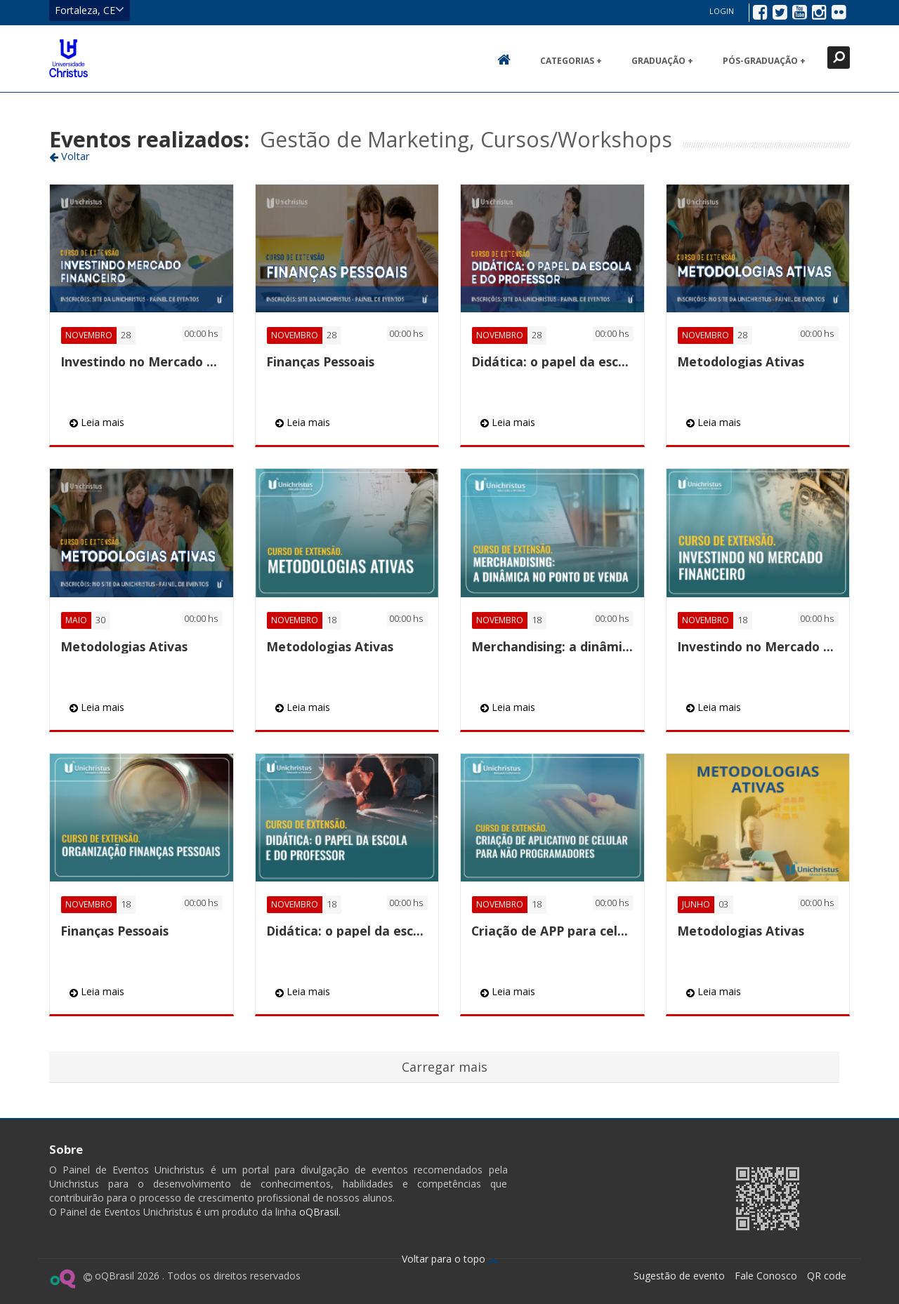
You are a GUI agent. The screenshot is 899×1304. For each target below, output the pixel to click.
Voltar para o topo (450, 1258)
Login (721, 11)
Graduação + (662, 61)
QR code (826, 1275)
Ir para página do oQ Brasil (62, 1279)
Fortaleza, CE (89, 10)
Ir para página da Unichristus (635, 1197)
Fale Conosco (766, 1275)
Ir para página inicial (68, 58)
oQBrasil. (318, 1211)
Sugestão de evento (679, 1275)
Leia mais (97, 422)
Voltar (69, 156)
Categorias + (571, 61)
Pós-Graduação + (764, 61)
